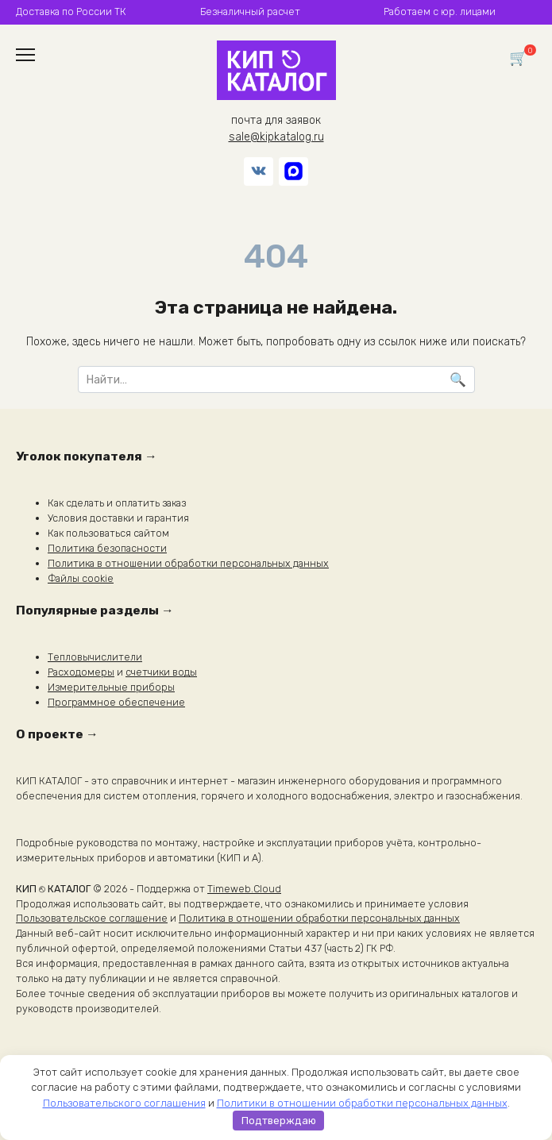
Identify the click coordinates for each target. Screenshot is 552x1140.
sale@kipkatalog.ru (276, 137)
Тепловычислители (95, 657)
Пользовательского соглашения (124, 1103)
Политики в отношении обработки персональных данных (362, 1103)
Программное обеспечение (116, 702)
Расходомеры (81, 672)
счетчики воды (161, 672)
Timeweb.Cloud (244, 889)
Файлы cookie (81, 578)
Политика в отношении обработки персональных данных (188, 563)
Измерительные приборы (111, 687)
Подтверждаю (278, 1121)
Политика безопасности (107, 548)
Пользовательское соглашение (92, 918)
